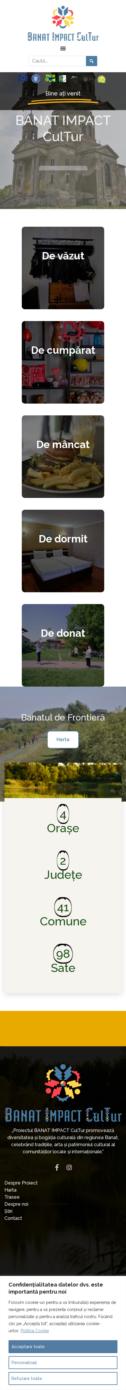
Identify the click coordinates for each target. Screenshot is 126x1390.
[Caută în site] (57, 61)
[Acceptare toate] (63, 1346)
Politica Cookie (35, 1330)
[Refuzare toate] (63, 1378)
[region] (63, 1333)
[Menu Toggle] (63, 48)
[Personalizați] (63, 1362)
